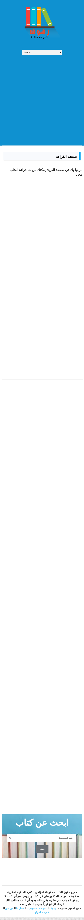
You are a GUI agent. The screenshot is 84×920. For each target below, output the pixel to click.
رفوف (52, 911)
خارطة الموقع (42, 915)
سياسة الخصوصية (36, 911)
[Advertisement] (42, 98)
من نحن (9, 911)
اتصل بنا (20, 911)
